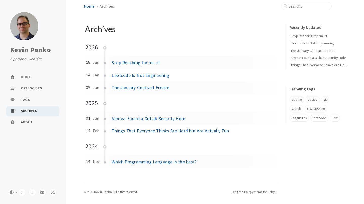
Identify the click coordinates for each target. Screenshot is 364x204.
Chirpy (248, 192)
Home (89, 6)
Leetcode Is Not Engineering (140, 75)
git (325, 99)
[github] (22, 192)
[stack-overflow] (32, 192)
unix (335, 118)
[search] (308, 6)
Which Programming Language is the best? (154, 162)
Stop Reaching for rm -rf (136, 62)
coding (297, 99)
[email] (42, 192)
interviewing (316, 108)
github (296, 108)
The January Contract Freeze (140, 87)
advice (312, 99)
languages (299, 118)
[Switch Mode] (11, 192)
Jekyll (272, 192)
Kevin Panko (30, 50)
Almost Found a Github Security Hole (148, 118)
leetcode (319, 118)
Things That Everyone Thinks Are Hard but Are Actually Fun (170, 131)
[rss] (52, 192)
